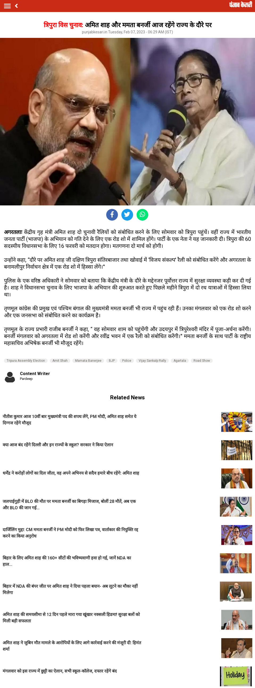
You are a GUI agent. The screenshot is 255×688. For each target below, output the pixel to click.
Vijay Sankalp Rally (152, 361)
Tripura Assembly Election (26, 361)
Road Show (202, 361)
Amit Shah (60, 361)
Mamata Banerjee (88, 361)
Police (126, 361)
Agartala (180, 361)
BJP (112, 361)
